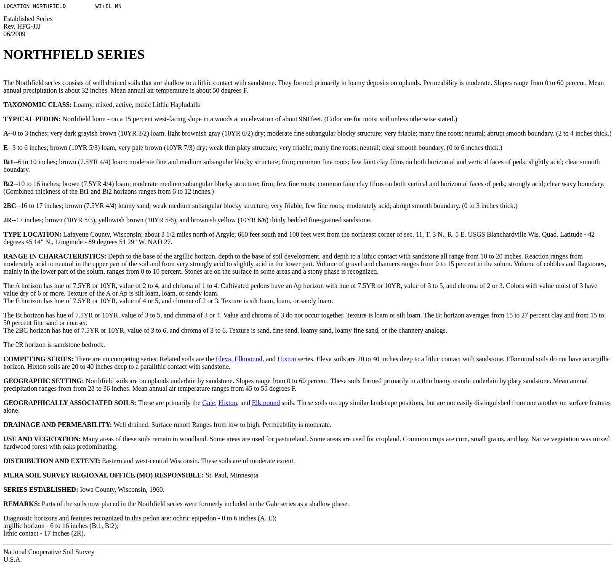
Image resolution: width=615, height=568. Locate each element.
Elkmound (248, 360)
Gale (208, 404)
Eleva (223, 360)
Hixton (286, 360)
